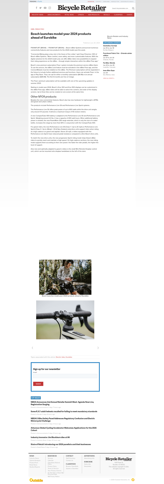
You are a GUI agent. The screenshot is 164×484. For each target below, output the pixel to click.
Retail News (69, 15)
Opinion (81, 15)
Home (32, 29)
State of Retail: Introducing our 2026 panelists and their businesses (61, 444)
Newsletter (115, 1)
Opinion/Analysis (35, 460)
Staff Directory (70, 458)
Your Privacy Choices (54, 471)
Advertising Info (89, 458)
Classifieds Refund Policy (54, 463)
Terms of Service (53, 468)
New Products (93, 15)
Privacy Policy (52, 466)
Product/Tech (39, 29)
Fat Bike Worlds (109, 63)
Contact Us (69, 460)
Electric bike (60, 357)
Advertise (91, 1)
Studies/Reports (35, 467)
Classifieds (118, 15)
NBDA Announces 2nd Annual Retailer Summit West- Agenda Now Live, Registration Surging (62, 403)
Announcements (54, 15)
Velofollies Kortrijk (110, 46)
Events (129, 15)
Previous (32, 347)
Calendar (51, 460)
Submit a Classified (72, 468)
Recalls (107, 15)
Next (98, 347)
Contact (98, 1)
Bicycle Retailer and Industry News (117, 37)
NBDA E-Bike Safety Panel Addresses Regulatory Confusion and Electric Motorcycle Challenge (63, 419)
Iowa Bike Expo (109, 70)
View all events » (108, 78)
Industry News (37, 15)
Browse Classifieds (72, 466)
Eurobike (69, 357)
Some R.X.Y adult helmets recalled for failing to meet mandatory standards (64, 411)
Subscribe (106, 1)
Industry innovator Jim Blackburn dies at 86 (50, 437)
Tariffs (40, 1)
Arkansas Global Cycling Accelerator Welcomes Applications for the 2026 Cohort (64, 429)
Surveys (50, 458)
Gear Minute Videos (127, 1)
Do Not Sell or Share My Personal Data (55, 473)
